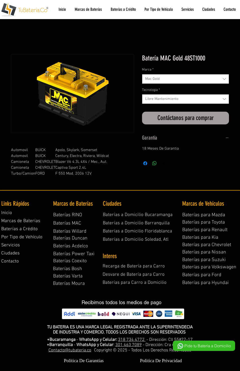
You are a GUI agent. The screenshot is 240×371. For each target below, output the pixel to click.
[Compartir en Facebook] (145, 163)
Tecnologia (151, 90)
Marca (148, 70)
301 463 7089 (128, 344)
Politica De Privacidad (161, 360)
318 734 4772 (131, 339)
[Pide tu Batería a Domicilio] (204, 346)
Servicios (10, 245)
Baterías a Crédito (19, 229)
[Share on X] (164, 163)
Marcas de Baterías (20, 221)
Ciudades (10, 253)
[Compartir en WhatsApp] (154, 163)
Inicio (6, 213)
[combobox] (185, 79)
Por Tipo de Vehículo (21, 237)
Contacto (10, 261)
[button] (88, 9)
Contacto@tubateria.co (69, 350)
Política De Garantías (84, 360)
